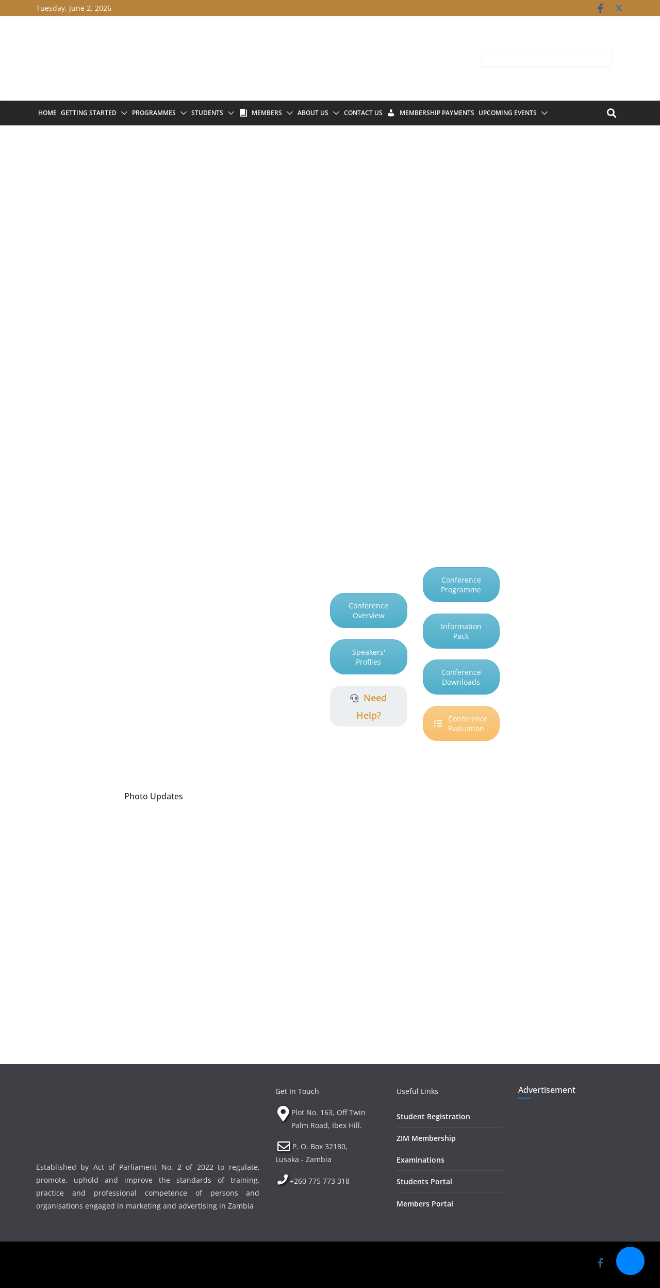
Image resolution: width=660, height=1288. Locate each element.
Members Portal (425, 1204)
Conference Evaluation (461, 723)
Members (267, 112)
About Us (313, 112)
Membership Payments (437, 112)
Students (207, 112)
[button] (122, 113)
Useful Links (417, 1091)
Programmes (154, 112)
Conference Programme (461, 584)
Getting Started (89, 112)
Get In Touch (297, 1091)
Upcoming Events (507, 112)
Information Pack (461, 631)
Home (47, 112)
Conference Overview (368, 610)
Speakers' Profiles (368, 657)
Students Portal (424, 1181)
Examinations (420, 1160)
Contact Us (363, 112)
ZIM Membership (426, 1138)
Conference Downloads (461, 677)
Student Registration (433, 1116)
